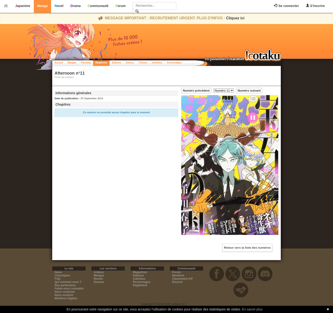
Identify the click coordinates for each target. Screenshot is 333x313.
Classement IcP (182, 278)
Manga (42, 6)
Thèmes (143, 62)
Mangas (72, 62)
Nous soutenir (64, 295)
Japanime (22, 6)
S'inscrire (315, 6)
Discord (177, 282)
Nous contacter (65, 291)
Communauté (98, 6)
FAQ (57, 278)
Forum (120, 6)
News (58, 272)
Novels (98, 278)
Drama (75, 6)
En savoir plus (252, 309)
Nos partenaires (65, 285)
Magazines (101, 62)
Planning (86, 62)
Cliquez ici (235, 18)
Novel (59, 6)
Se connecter (286, 6)
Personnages (174, 62)
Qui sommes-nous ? (68, 282)
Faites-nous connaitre (69, 288)
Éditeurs (116, 62)
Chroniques (62, 275)
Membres (178, 275)
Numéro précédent (196, 90)
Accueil (59, 62)
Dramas (99, 282)
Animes (99, 272)
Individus (157, 62)
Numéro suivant (249, 90)
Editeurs (138, 275)
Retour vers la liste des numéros (247, 247)
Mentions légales (66, 298)
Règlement (140, 285)
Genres (130, 62)
